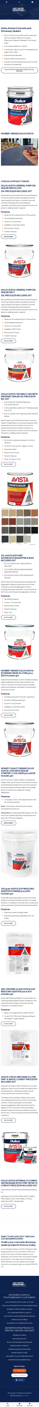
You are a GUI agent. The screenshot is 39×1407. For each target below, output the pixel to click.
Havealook (25, 1395)
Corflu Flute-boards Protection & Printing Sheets (20, 1305)
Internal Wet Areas (19, 1335)
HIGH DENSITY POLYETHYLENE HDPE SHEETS (19, 1356)
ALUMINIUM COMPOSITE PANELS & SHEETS (19, 1309)
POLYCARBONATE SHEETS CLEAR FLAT (19, 1312)
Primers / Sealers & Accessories (19, 1349)
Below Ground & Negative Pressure (19, 1342)
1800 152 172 (20, 1370)
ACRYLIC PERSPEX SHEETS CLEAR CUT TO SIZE (19, 1302)
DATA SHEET (8, 341)
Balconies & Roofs (19, 1338)
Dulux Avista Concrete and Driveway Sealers (19, 1316)
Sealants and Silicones (19, 1352)
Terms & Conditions (20, 1375)
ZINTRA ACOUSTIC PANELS (19, 1319)
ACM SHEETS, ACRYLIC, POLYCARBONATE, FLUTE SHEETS (19, 1296)
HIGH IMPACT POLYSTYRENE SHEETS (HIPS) (19, 1323)
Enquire (21, 1380)
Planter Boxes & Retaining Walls (19, 1360)
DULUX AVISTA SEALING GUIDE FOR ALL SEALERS (19, 70)
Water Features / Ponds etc (19, 1345)
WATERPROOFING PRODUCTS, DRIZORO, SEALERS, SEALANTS (19, 1329)
